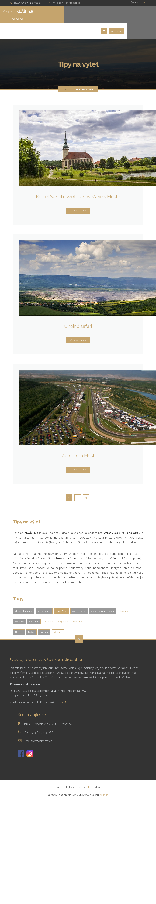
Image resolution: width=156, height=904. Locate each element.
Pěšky (31, 617)
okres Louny (44, 596)
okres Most (61, 596)
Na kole (19, 617)
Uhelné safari (78, 311)
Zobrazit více (78, 195)
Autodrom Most (78, 441)
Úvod (66, 74)
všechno (123, 596)
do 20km (34, 607)
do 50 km (63, 607)
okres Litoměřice (23, 596)
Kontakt (83, 773)
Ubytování (70, 773)
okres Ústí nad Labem (102, 596)
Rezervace (145, 15)
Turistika (95, 773)
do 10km (19, 607)
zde (62, 687)
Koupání (44, 617)
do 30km (48, 607)
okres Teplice (79, 596)
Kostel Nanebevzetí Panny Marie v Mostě (78, 182)
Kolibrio (103, 780)
